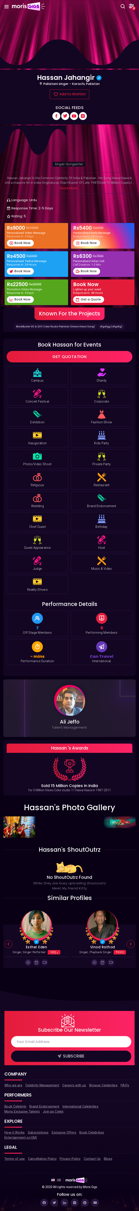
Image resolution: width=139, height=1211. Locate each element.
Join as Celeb (53, 1112)
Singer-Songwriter (69, 164)
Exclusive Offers (64, 1132)
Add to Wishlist (69, 94)
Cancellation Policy (42, 1159)
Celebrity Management (42, 1085)
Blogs (108, 1159)
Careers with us (74, 1085)
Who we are (13, 1085)
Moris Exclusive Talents (22, 1112)
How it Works (14, 1132)
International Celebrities (80, 1106)
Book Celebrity (15, 1106)
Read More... (69, 188)
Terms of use (14, 1159)
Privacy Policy (70, 1159)
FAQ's (125, 1085)
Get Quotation (69, 356)
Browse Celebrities (103, 1085)
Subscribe (70, 1056)
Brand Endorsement (44, 1106)
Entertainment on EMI (20, 1138)
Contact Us (92, 1159)
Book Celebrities (91, 1132)
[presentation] (8, 944)
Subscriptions (38, 1132)
